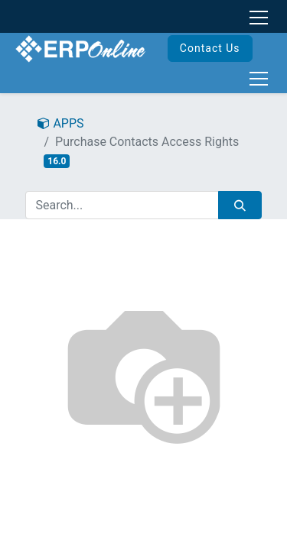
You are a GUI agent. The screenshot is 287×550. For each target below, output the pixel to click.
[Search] (240, 205)
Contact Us (210, 48)
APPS (60, 123)
